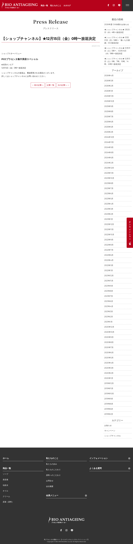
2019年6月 (108, 409)
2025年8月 (108, 111)
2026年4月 (109, 75)
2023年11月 (109, 173)
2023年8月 (108, 183)
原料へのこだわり (53, 475)
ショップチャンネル (112, 436)
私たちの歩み (51, 464)
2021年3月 (108, 311)
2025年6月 (108, 122)
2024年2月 (108, 163)
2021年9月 (108, 286)
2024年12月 (109, 137)
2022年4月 (108, 260)
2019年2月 (108, 414)
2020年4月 (109, 363)
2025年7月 (108, 116)
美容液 (5, 480)
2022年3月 (108, 265)
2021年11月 (108, 281)
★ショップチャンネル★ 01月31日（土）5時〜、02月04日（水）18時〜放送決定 (117, 51)
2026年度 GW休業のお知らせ (116, 24)
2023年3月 (108, 209)
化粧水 (5, 485)
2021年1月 (108, 322)
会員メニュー (52, 495)
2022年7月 (108, 250)
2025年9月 (108, 106)
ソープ (5, 474)
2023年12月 (109, 168)
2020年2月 (108, 373)
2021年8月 (108, 291)
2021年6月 (108, 301)
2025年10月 (109, 101)
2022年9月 (108, 240)
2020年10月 (109, 332)
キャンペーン (109, 431)
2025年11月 (109, 96)
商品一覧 (44, 5)
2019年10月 (109, 393)
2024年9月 (109, 147)
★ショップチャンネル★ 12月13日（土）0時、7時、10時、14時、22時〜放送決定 (117, 61)
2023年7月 (108, 188)
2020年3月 (108, 368)
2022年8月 (108, 245)
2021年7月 (108, 296)
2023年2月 (108, 214)
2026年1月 (108, 91)
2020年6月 (109, 352)
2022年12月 (109, 224)
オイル (5, 491)
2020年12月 (109, 327)
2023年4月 (108, 204)
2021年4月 (108, 306)
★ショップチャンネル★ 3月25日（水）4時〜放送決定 (117, 30)
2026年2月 (108, 86)
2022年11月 (109, 229)
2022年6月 (108, 255)
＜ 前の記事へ (37, 85)
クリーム (6, 496)
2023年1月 (108, 219)
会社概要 (49, 486)
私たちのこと (55, 5)
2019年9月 (108, 399)
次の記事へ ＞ (63, 85)
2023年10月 (109, 178)
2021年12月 (109, 276)
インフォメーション (98, 458)
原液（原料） (8, 502)
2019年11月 (108, 388)
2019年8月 (108, 404)
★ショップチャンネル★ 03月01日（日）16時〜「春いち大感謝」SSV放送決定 (117, 40)
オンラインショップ (130, 233)
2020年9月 (109, 337)
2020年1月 (108, 378)
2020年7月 (109, 347)
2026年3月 (108, 81)
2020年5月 (108, 358)
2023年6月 (108, 193)
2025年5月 (108, 127)
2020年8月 (109, 342)
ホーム (6, 458)
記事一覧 (50, 85)
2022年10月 (109, 234)
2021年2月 (108, 317)
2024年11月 (109, 142)
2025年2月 (108, 132)
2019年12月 (109, 383)
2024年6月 (109, 158)
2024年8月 (109, 152)
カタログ (67, 5)
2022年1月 (108, 270)
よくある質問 (95, 468)
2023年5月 (108, 199)
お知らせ (108, 425)
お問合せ (49, 481)
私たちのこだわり (53, 470)
